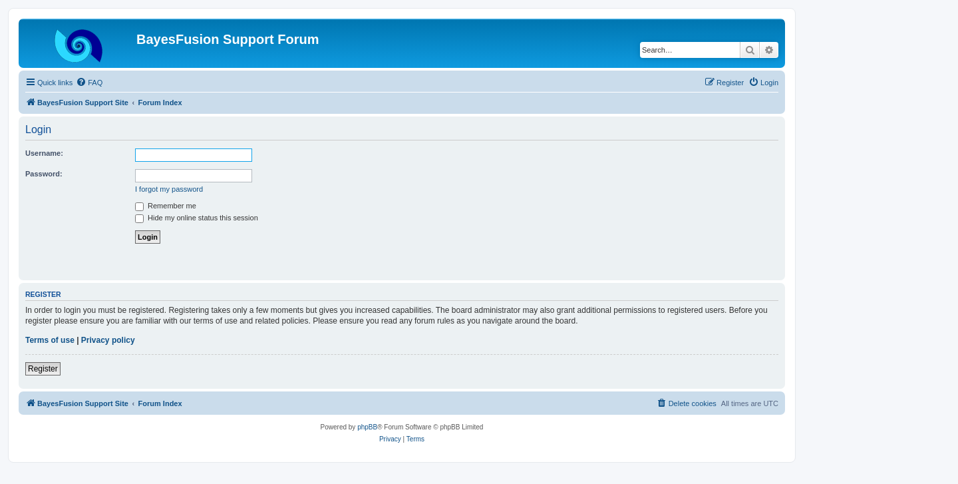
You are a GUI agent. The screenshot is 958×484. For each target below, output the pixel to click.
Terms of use (50, 340)
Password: (44, 174)
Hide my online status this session (196, 218)
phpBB (367, 427)
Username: (44, 153)
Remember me (165, 206)
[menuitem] (89, 83)
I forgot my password (169, 189)
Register (43, 368)
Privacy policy (108, 340)
